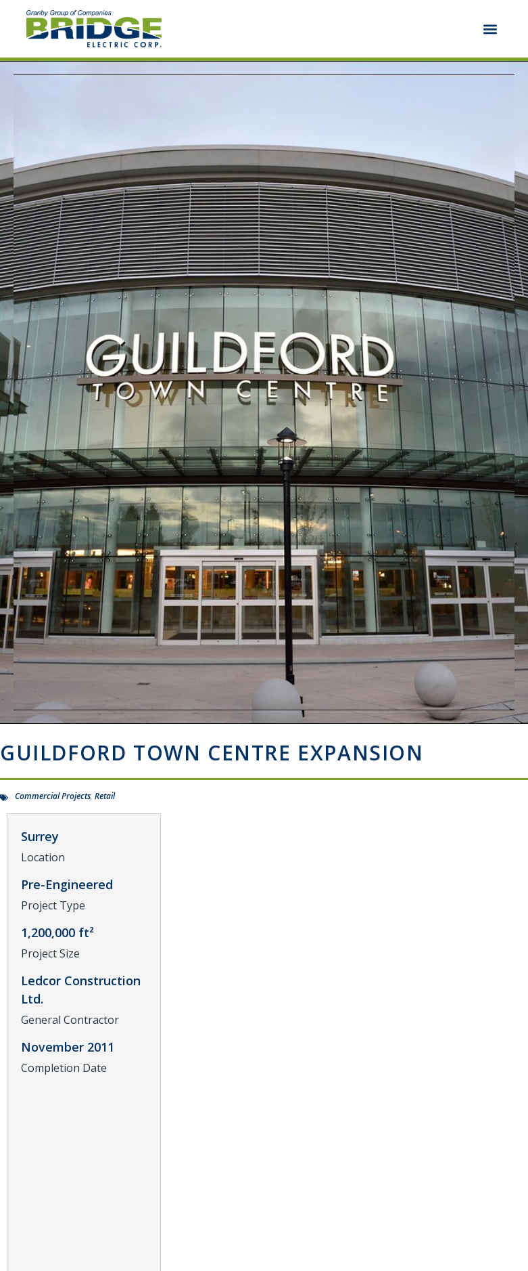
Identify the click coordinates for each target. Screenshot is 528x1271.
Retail (105, 796)
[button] (490, 29)
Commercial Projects (53, 796)
